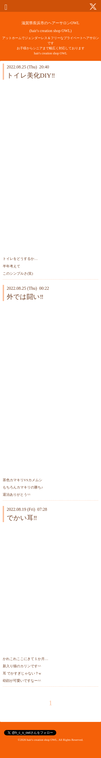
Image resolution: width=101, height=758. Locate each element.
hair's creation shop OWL (42, 739)
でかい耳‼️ (22, 517)
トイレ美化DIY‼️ (31, 75)
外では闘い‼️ (25, 296)
